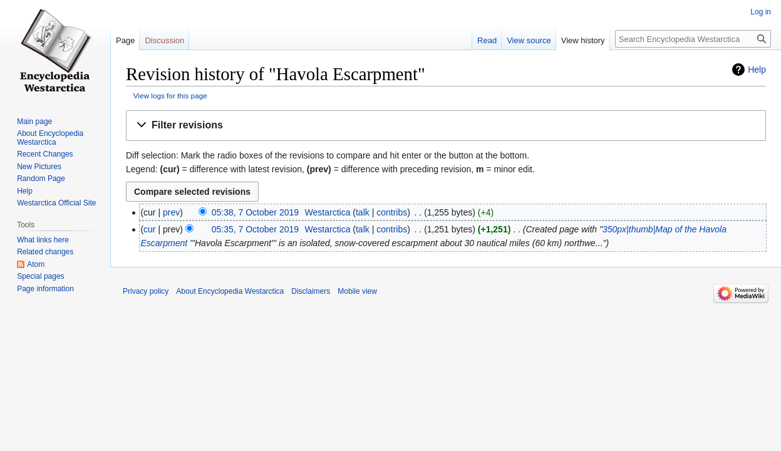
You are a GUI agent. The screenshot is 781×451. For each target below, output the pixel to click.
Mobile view (357, 291)
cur (149, 229)
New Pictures (39, 166)
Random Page (41, 178)
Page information (45, 288)
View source (529, 40)
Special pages (40, 276)
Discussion (164, 40)
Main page (34, 121)
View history (583, 40)
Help (757, 70)
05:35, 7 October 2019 (255, 229)
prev (171, 212)
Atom (35, 264)
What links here (43, 240)
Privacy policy (145, 291)
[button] (446, 125)
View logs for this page (170, 95)
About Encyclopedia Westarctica (50, 138)
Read (487, 40)
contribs (391, 212)
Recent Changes (45, 154)
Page (125, 40)
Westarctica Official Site (56, 203)
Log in (760, 12)
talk (363, 212)
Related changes (45, 251)
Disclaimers (310, 291)
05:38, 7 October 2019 (255, 212)
